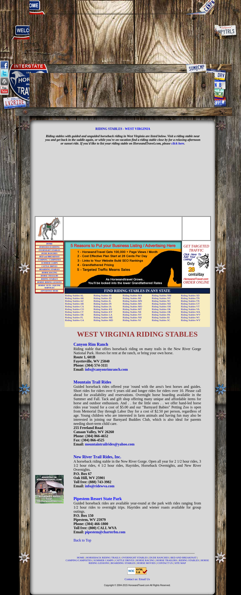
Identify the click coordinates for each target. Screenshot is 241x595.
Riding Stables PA (161, 314)
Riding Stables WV (190, 314)
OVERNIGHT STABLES (49, 250)
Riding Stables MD (103, 320)
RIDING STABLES (108, 129)
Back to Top (82, 540)
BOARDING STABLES (49, 269)
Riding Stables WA (190, 312)
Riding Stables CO (74, 309)
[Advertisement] (122, 32)
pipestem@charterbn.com (105, 532)
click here (177, 143)
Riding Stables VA (190, 309)
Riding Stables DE (74, 314)
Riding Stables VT (190, 306)
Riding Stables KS (103, 309)
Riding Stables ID (103, 298)
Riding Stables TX (190, 301)
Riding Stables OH (161, 306)
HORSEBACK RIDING (49, 247)
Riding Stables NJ (132, 320)
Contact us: (132, 579)
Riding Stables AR (74, 303)
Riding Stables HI (103, 295)
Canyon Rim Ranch (90, 344)
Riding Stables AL (74, 295)
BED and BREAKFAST (49, 256)
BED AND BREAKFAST (183, 557)
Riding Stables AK (74, 298)
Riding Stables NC (161, 301)
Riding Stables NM (161, 295)
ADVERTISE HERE (49, 291)
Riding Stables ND (161, 303)
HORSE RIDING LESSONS (49, 282)
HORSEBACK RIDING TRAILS (103, 557)
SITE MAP (180, 563)
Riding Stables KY (103, 312)
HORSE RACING (49, 272)
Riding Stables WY (190, 320)
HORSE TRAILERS (49, 276)
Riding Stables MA (132, 295)
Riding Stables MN (132, 301)
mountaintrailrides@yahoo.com (109, 444)
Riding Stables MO (132, 306)
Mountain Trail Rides (92, 382)
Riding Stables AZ (74, 301)
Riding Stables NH (132, 317)
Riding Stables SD (190, 295)
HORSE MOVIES (146, 563)
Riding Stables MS (132, 303)
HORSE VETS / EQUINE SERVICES (49, 286)
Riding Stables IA (103, 306)
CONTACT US (165, 563)
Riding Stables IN (103, 303)
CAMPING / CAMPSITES (49, 260)
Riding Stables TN (190, 298)
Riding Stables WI (190, 317)
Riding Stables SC (161, 320)
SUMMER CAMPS (49, 263)
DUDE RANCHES (49, 253)
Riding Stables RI (161, 317)
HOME (49, 244)
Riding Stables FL (74, 317)
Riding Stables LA (103, 314)
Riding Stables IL (102, 301)
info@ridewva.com (99, 486)
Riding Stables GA (74, 320)
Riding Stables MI (132, 298)
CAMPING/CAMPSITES (79, 560)
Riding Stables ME (103, 317)
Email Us (144, 579)
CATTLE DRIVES (49, 266)
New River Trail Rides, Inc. (97, 457)
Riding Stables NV (132, 314)
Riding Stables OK (161, 309)
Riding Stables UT (190, 303)
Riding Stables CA (74, 306)
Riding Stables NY (161, 298)
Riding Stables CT (74, 312)
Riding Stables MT (132, 309)
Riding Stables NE (132, 312)
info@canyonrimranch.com (106, 369)
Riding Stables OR (161, 312)
